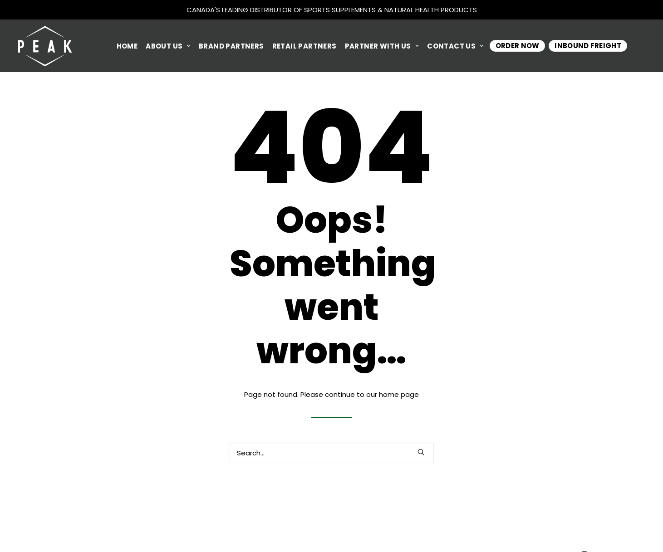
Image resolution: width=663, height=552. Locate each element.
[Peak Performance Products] (45, 46)
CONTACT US (455, 46)
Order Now (518, 45)
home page (399, 394)
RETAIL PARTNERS (304, 46)
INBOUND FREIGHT (588, 45)
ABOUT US (168, 46)
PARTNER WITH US (382, 46)
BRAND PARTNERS (231, 46)
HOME (127, 46)
